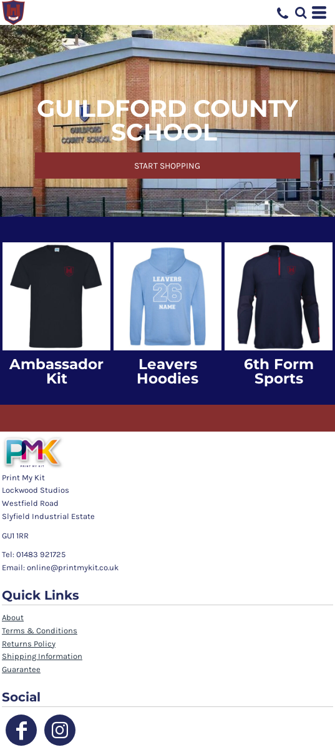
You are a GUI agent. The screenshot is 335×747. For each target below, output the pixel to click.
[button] (300, 12)
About (13, 617)
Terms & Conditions (39, 630)
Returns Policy (29, 643)
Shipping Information (42, 656)
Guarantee (21, 669)
